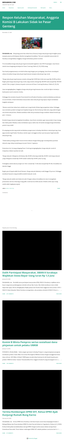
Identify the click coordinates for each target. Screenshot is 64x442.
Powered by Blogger (32, 438)
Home (3, 7)
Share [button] (58, 188)
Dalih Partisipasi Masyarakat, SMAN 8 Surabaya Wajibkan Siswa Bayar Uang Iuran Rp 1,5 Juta (29, 274)
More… (50, 7)
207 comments (10, 293)
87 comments (9, 433)
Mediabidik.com (9, 2)
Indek (7, 188)
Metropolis (43, 7)
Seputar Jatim (21, 7)
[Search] (55, 2)
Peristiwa (11, 188)
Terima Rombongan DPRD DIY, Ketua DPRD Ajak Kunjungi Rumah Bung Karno (30, 413)
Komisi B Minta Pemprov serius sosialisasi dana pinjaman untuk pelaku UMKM (29, 344)
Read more (59, 293)
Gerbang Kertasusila (32, 7)
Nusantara (11, 7)
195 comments (10, 363)
